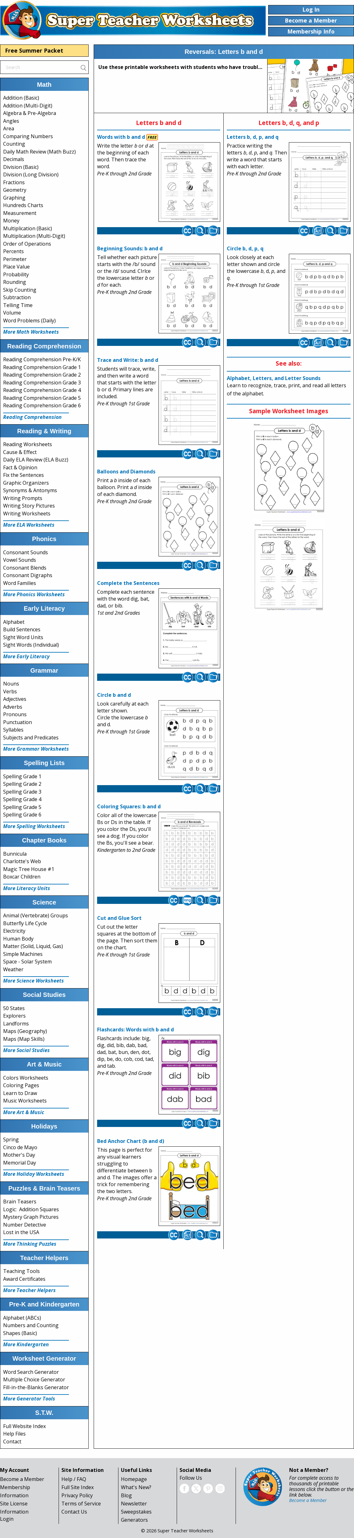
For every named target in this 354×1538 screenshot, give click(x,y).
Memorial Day (19, 1162)
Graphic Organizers (26, 482)
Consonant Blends (24, 567)
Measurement (19, 213)
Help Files (14, 1433)
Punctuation (17, 722)
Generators (134, 1519)
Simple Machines (23, 954)
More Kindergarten (26, 1344)
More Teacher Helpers (29, 1290)
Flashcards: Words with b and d (135, 1029)
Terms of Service (81, 1503)
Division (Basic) (21, 167)
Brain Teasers (19, 1201)
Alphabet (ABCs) (22, 1317)
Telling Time (18, 305)
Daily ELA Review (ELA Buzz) (35, 459)
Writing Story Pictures (29, 505)
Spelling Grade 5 (22, 807)
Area (8, 128)
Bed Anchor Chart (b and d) (130, 1141)
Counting (14, 143)
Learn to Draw (20, 1093)
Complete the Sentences (128, 583)
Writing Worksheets (26, 513)
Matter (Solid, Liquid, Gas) (33, 946)
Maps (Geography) (25, 1031)
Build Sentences (21, 629)
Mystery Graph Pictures (31, 1216)
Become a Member (22, 1479)
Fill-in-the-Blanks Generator (36, 1387)
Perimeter (15, 259)
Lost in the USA (21, 1232)
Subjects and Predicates (31, 737)
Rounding (14, 282)
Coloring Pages (21, 1085)
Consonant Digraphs (27, 575)
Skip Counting (19, 289)
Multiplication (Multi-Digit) (34, 235)
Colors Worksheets (25, 1077)
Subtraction (17, 297)
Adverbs (12, 706)
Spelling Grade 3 (22, 791)
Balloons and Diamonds (126, 471)
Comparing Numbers (28, 136)
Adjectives (14, 699)
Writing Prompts (22, 498)
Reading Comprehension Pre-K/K (42, 359)
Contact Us (74, 1511)
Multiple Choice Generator (34, 1379)
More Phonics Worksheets (34, 594)
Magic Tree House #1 (28, 869)
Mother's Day (19, 1154)
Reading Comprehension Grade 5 (42, 397)
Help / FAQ (73, 1479)
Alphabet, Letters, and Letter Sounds (273, 378)
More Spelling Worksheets (34, 826)
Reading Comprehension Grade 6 (42, 405)
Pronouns (15, 714)
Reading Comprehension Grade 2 (42, 374)
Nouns (11, 683)
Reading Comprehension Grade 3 (42, 382)
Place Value (16, 266)
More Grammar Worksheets (36, 748)
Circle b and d (114, 694)
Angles (11, 120)
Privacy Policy (77, 1495)
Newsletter (134, 1503)
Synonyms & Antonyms (30, 490)
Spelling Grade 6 (22, 814)
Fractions (14, 182)
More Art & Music (23, 1112)
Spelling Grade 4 (22, 799)
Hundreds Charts (23, 205)
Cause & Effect (20, 452)
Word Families (19, 583)
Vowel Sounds (19, 559)
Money (11, 220)
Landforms (16, 1023)
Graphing (14, 197)
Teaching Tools (21, 1271)
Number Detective (24, 1224)
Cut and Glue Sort (119, 918)
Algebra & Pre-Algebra (29, 113)
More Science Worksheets (33, 980)
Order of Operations (27, 243)
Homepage (134, 1479)
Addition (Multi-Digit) (27, 105)
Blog (126, 1495)
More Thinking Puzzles (29, 1243)
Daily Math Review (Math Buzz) (39, 151)
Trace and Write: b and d (127, 360)
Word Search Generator (31, 1372)
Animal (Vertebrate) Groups (35, 915)
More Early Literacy (26, 656)
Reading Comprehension (32, 417)
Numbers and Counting (31, 1325)
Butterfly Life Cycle (25, 923)
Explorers (14, 1015)
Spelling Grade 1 (22, 776)
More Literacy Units (26, 888)
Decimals (13, 159)
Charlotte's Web (22, 861)
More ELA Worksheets (29, 524)
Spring (11, 1139)
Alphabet (13, 621)
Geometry (14, 189)
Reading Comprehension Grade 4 (42, 390)
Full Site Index (77, 1487)
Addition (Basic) (21, 97)
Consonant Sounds (25, 552)
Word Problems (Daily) (29, 320)
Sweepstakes (136, 1511)
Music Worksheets (25, 1100)
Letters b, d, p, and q (253, 136)
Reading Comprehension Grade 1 (42, 367)
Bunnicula (15, 853)
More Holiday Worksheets (33, 1173)
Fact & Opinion (20, 467)
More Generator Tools (29, 1398)
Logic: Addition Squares (31, 1209)
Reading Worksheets (27, 444)
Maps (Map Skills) (23, 1038)
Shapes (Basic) (20, 1333)
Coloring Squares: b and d (129, 806)
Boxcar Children (21, 876)
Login (6, 1518)
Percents (13, 251)
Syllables (13, 729)
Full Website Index (24, 1426)
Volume (12, 312)
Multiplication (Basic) (27, 228)
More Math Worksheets (31, 331)
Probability (16, 274)
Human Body (18, 938)
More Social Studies (26, 1050)
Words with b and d (121, 136)
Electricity (14, 930)
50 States (14, 1008)
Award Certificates (24, 1278)
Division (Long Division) (31, 174)
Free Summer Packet (34, 50)
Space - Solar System (27, 961)
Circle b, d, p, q (245, 248)
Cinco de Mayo (20, 1147)
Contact (12, 1441)
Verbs (10, 691)
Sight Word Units (23, 637)
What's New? (136, 1487)
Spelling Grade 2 (22, 783)
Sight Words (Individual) (31, 644)
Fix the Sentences (23, 475)
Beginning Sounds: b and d (130, 248)
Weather (13, 969)
